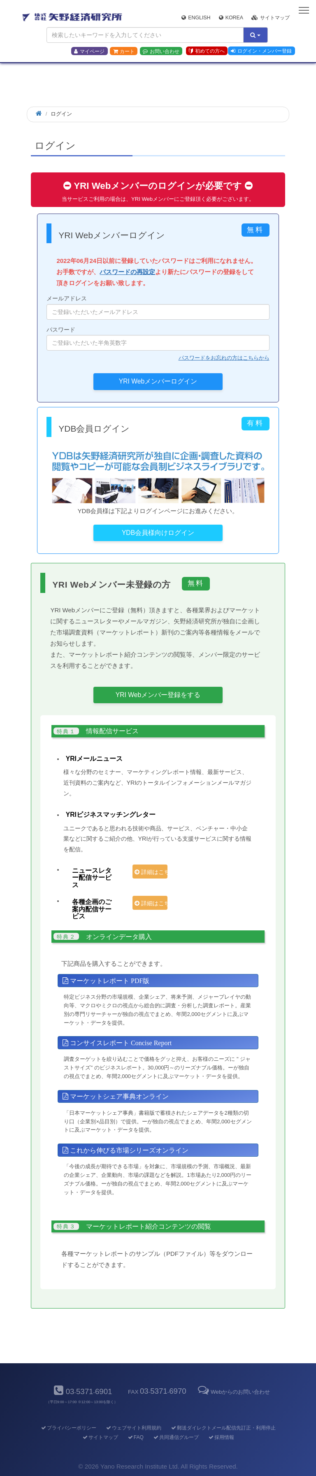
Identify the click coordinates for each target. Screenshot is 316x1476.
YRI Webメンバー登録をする (158, 694)
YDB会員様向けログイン (158, 532)
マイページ (89, 51)
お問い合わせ (161, 51)
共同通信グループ (175, 1437)
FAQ (135, 1437)
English (195, 18)
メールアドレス (157, 307)
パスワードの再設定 (127, 271)
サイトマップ (270, 18)
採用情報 (221, 1437)
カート (124, 51)
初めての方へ (207, 51)
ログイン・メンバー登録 (261, 51)
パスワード (157, 338)
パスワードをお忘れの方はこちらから (224, 358)
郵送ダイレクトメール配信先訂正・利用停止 (222, 1428)
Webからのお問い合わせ (233, 1392)
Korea (231, 18)
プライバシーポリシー (68, 1428)
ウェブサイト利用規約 (133, 1428)
